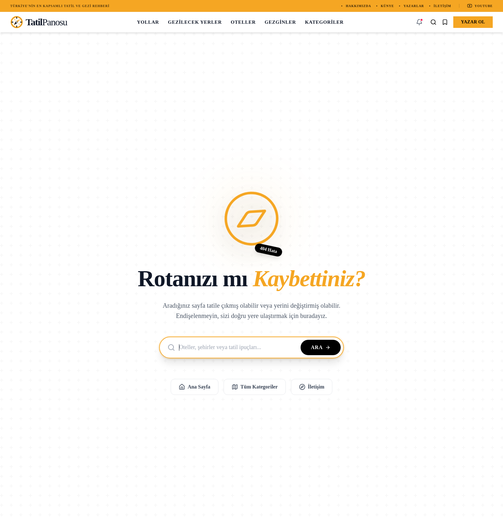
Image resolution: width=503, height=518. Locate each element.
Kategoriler (324, 22)
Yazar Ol (473, 22)
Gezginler (280, 22)
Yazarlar (414, 6)
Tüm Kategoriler (255, 387)
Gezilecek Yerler (195, 22)
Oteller (243, 22)
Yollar (148, 22)
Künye (387, 6)
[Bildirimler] (419, 22)
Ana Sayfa (194, 387)
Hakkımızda (358, 6)
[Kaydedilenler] (445, 22)
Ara (320, 347)
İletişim (442, 6)
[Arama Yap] (433, 22)
